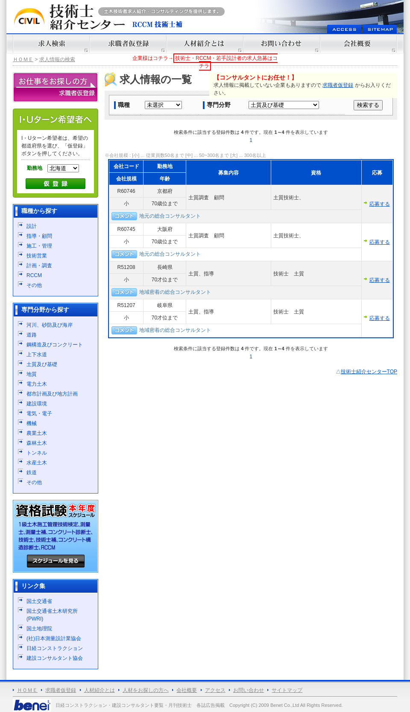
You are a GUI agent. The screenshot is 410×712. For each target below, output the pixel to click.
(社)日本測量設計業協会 (53, 638)
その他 (34, 285)
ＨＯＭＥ (23, 59)
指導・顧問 (39, 236)
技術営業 (36, 256)
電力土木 (36, 384)
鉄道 (31, 473)
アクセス (215, 690)
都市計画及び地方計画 (52, 394)
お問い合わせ (248, 690)
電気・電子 (39, 414)
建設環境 (36, 404)
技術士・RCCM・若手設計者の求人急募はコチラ (226, 62)
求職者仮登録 (337, 85)
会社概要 (186, 690)
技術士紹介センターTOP (369, 372)
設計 (31, 226)
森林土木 (36, 443)
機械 (31, 423)
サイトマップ (287, 690)
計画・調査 (39, 266)
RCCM (34, 275)
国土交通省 (39, 601)
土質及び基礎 (41, 364)
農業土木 (36, 433)
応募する (379, 204)
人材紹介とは (99, 690)
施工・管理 (39, 246)
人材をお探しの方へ (146, 690)
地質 (31, 374)
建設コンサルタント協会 (54, 658)
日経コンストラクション (54, 648)
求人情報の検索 (57, 59)
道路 (31, 335)
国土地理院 (39, 629)
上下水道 (36, 354)
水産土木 (36, 463)
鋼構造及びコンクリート (54, 345)
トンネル (36, 453)
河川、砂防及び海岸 (49, 325)
